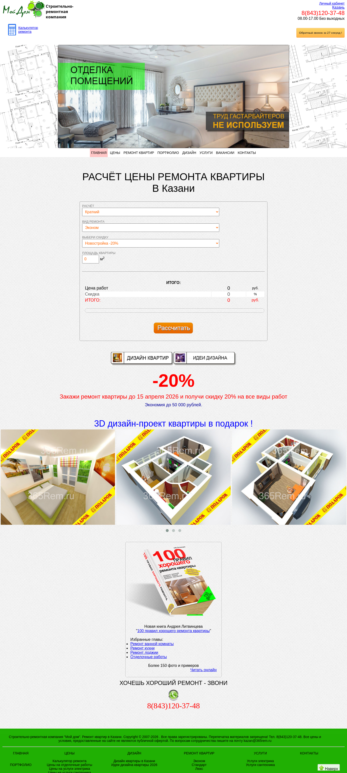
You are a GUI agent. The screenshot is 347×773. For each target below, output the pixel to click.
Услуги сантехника (260, 765)
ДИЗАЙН (189, 153)
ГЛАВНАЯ (99, 153)
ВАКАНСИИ (225, 153)
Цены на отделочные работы (69, 765)
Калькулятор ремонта (28, 30)
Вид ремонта (93, 221)
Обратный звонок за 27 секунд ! (320, 33)
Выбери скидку (95, 237)
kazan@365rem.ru (257, 741)
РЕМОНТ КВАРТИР (138, 153)
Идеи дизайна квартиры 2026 (134, 765)
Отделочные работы (148, 657)
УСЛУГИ (206, 153)
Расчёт (88, 206)
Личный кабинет (332, 3)
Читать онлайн (203, 670)
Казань (338, 7)
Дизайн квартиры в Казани (134, 761)
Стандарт (199, 765)
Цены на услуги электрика (69, 769)
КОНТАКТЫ (247, 153)
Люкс (199, 769)
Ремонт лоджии (144, 652)
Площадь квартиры (98, 253)
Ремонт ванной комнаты (152, 644)
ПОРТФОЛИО (168, 153)
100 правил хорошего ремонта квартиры (173, 631)
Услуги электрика (260, 761)
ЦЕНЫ (115, 153)
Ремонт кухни (142, 648)
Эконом (199, 761)
